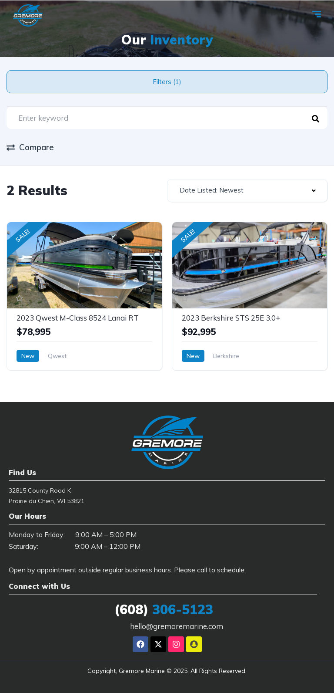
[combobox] (247, 190)
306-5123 (163, 609)
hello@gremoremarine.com (176, 626)
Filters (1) (167, 82)
